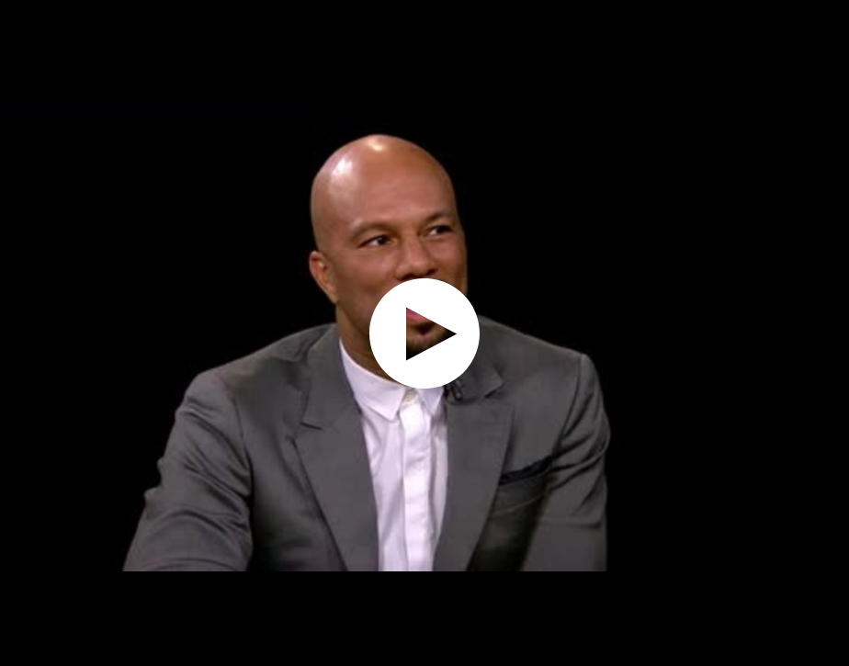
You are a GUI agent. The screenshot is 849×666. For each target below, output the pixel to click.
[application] (424, 333)
